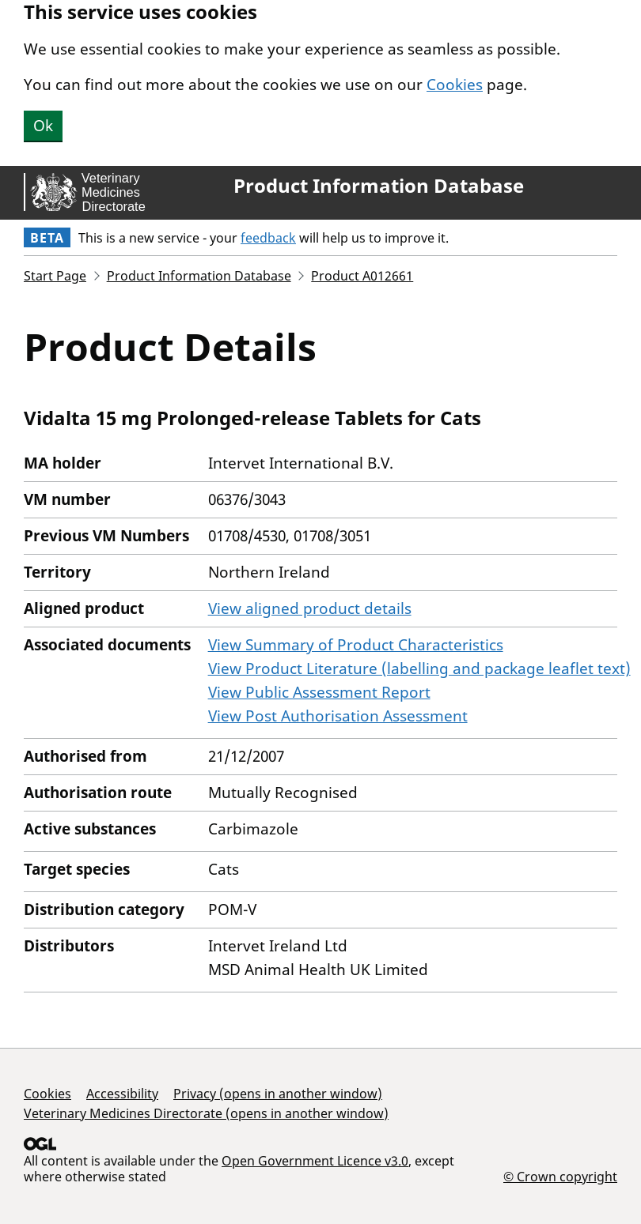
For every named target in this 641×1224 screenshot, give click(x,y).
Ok (43, 125)
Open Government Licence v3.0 (315, 1160)
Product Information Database (378, 186)
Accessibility (122, 1093)
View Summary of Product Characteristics (355, 645)
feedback (268, 238)
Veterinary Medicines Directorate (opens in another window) (206, 1113)
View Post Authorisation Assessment (338, 716)
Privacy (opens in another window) (277, 1093)
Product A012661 (362, 275)
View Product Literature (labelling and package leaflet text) (419, 668)
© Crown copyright (560, 1176)
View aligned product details (310, 608)
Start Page (55, 275)
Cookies (455, 84)
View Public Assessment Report (319, 692)
